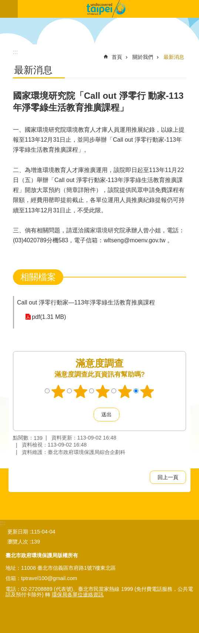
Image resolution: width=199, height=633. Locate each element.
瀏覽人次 (17, 542)
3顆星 (103, 391)
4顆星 (125, 391)
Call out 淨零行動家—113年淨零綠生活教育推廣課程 (86, 302)
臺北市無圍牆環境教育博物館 (108, 9)
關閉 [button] (9, 9)
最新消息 (173, 57)
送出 (87, 415)
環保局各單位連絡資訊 (78, 594)
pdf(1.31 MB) (49, 317)
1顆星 (58, 391)
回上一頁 (168, 477)
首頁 (117, 57)
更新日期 (17, 532)
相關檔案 (38, 277)
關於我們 (142, 57)
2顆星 (81, 391)
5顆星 (147, 391)
